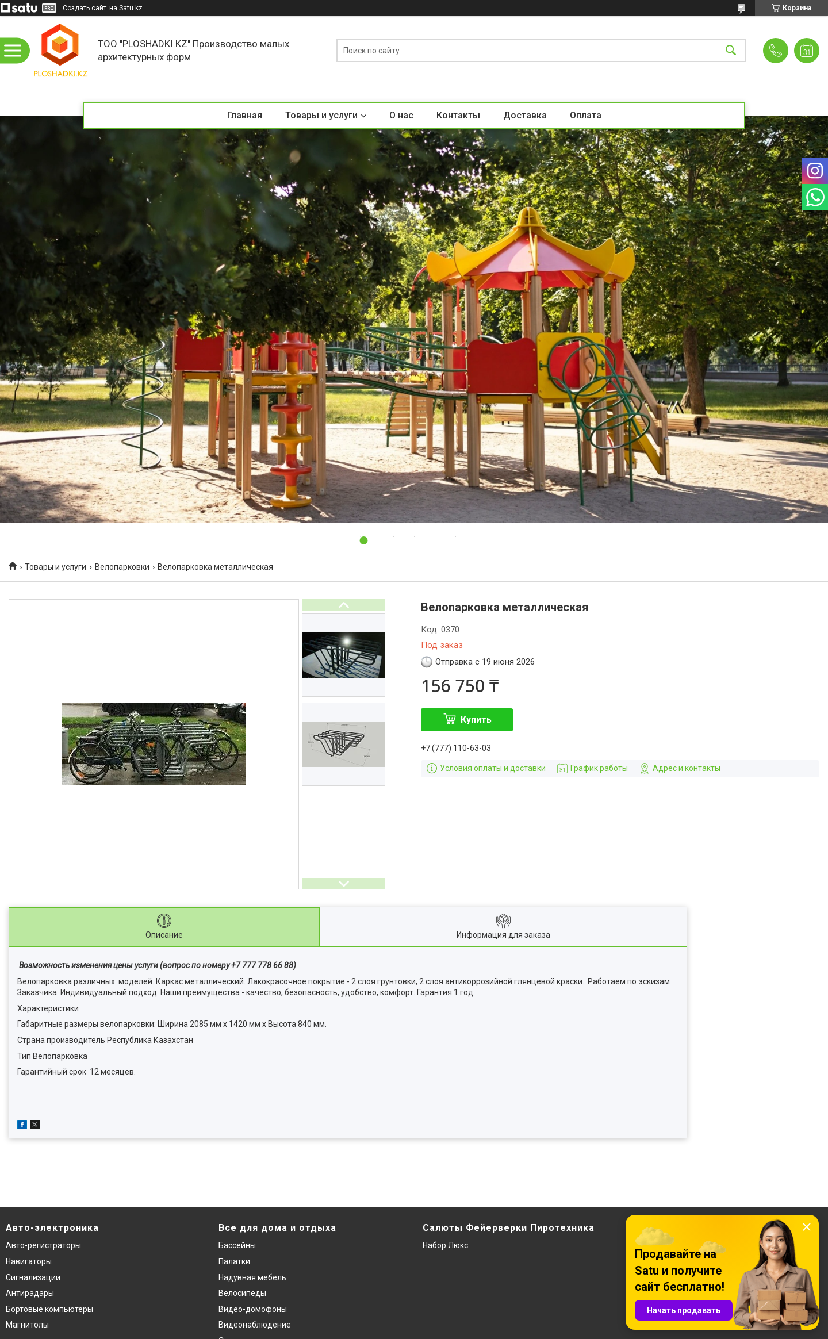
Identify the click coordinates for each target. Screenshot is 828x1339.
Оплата (585, 115)
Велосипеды (242, 1293)
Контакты (458, 115)
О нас (401, 115)
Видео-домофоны (252, 1309)
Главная (244, 115)
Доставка (525, 115)
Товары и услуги (321, 115)
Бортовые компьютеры (49, 1309)
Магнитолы (27, 1324)
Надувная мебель (252, 1277)
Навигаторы (29, 1261)
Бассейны (237, 1245)
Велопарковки (122, 566)
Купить (476, 719)
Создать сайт (84, 8)
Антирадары (30, 1293)
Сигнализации (33, 1277)
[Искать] (731, 50)
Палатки (234, 1261)
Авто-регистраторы (43, 1245)
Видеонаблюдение (254, 1324)
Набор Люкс (445, 1245)
